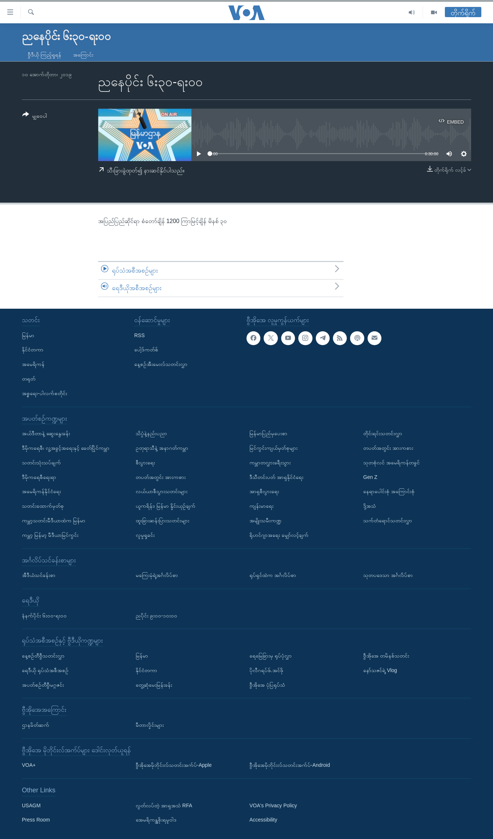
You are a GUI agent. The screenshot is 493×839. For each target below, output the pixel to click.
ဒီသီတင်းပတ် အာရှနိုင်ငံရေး (276, 477)
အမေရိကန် (33, 364)
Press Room (36, 820)
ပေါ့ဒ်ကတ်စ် (146, 349)
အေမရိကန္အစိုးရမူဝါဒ (156, 820)
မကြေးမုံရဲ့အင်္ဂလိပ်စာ (157, 575)
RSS (139, 335)
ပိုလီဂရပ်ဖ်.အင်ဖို (266, 670)
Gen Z (370, 477)
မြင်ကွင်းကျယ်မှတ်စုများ (273, 448)
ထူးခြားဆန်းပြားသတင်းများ (162, 520)
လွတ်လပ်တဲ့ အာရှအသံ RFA (164, 805)
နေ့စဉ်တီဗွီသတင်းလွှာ (43, 656)
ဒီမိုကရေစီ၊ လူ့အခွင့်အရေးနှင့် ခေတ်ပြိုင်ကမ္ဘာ (65, 448)
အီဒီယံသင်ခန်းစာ (38, 575)
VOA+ (29, 765)
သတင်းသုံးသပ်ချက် (41, 462)
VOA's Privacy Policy (273, 805)
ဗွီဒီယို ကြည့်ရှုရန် (44, 55)
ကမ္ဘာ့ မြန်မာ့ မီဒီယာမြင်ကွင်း (50, 535)
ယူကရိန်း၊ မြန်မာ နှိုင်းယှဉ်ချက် (165, 506)
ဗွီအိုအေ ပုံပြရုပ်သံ (267, 684)
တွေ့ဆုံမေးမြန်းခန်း (154, 684)
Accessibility (263, 820)
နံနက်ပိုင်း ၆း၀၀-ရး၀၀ (44, 615)
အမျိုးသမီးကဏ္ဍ (265, 520)
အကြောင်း (83, 55)
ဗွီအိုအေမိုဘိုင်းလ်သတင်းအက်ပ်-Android (289, 765)
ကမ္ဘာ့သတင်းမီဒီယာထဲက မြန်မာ (53, 520)
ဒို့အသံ (369, 506)
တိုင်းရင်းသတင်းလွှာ (382, 433)
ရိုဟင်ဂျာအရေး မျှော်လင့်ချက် (278, 535)
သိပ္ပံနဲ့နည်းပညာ (151, 433)
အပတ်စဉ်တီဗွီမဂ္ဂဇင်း (43, 684)
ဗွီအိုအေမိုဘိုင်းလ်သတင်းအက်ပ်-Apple (173, 765)
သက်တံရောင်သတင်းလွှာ (387, 520)
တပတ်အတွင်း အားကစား (161, 477)
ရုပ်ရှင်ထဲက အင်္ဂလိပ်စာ (272, 575)
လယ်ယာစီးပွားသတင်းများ (161, 491)
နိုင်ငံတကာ (32, 349)
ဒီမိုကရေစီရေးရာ (39, 477)
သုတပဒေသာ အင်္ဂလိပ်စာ (388, 575)
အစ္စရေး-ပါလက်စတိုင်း (44, 393)
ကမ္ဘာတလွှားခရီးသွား (270, 462)
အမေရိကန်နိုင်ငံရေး (41, 491)
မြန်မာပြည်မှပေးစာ (268, 433)
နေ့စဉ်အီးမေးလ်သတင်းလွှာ (160, 364)
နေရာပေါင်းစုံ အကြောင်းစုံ (389, 491)
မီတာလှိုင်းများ (150, 725)
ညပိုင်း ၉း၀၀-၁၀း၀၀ (156, 615)
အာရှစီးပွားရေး (264, 491)
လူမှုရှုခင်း (145, 535)
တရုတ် (28, 379)
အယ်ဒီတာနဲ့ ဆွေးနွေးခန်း (46, 433)
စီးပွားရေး (145, 462)
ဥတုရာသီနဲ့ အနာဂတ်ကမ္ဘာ (162, 448)
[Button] (34, 116)
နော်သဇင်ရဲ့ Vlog (380, 670)
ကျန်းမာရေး (261, 506)
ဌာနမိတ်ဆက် (35, 725)
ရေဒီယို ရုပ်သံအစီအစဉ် (45, 670)
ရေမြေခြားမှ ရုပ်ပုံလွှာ (270, 656)
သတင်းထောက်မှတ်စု (43, 506)
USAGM (31, 805)
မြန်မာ (28, 335)
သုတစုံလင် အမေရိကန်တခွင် (391, 462)
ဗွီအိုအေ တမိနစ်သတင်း (386, 656)
